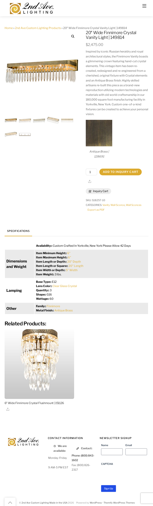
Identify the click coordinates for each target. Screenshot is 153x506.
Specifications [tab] (18, 231)
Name (104, 445)
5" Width (71, 270)
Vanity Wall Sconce (114, 205)
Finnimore (53, 306)
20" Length (75, 266)
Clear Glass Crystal (65, 286)
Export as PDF (96, 209)
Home (9, 28)
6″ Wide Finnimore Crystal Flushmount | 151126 (34, 403)
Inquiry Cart (98, 191)
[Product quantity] (91, 172)
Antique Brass (63, 310)
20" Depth (74, 261)
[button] (73, 36)
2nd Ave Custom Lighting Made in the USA (44, 502)
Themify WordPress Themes (119, 502)
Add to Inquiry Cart (120, 172)
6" (68, 253)
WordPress (96, 502)
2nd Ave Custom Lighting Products (38, 28)
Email (128, 445)
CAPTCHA (107, 463)
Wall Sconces (133, 205)
